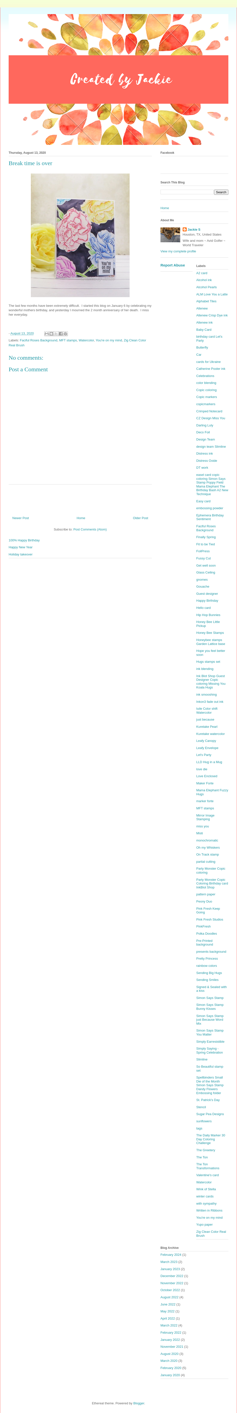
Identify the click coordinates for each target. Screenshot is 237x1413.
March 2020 (169, 1361)
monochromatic (207, 840)
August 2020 (169, 1354)
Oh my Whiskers (208, 847)
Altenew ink (204, 322)
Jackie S (194, 229)
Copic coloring (206, 390)
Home (81, 518)
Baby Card (203, 329)
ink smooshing (206, 694)
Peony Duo (204, 901)
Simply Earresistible (210, 1041)
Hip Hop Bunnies (208, 615)
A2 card (201, 273)
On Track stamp (207, 854)
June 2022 (168, 1304)
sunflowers (204, 1121)
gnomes (202, 579)
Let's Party (203, 755)
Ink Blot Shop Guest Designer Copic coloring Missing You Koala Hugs (211, 681)
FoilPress (203, 551)
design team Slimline (211, 446)
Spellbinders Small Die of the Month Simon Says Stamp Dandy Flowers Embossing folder (210, 1085)
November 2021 (171, 1346)
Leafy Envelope (207, 748)
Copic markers (206, 397)
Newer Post (20, 518)
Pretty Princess (207, 958)
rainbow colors (206, 966)
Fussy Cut (203, 558)
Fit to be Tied (205, 544)
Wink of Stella (206, 1189)
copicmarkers (205, 404)
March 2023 (169, 1262)
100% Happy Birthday (24, 540)
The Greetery (205, 1150)
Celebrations (205, 376)
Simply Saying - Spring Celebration (209, 1050)
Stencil (201, 1107)
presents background (211, 951)
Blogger (138, 1403)
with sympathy (206, 1203)
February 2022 (170, 1332)
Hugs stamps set (208, 661)
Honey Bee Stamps (210, 633)
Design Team (205, 439)
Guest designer (207, 594)
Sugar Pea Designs (210, 1114)
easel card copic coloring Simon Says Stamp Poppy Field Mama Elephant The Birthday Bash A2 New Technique (212, 484)
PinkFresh (203, 926)
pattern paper (205, 894)
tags (199, 1128)
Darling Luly (204, 425)
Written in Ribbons (209, 1210)
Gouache (202, 586)
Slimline (202, 1059)
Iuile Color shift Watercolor (206, 710)
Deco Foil (203, 432)
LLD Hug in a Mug (209, 762)
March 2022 (169, 1325)
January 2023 (170, 1269)
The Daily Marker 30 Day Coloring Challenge (210, 1139)
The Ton (202, 1157)
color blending (206, 383)
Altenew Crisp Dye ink (212, 315)
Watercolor (86, 340)
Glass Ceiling (205, 572)
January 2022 (170, 1340)
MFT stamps (68, 340)
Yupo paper (204, 1224)
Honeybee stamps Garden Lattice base (210, 642)
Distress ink (204, 453)
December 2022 (171, 1276)
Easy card (203, 501)
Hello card (203, 608)
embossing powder (209, 508)
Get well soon (206, 565)
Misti (199, 833)
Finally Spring (206, 537)
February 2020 (170, 1368)
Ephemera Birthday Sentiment (210, 517)
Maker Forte (205, 783)
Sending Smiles (207, 980)
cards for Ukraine (208, 362)
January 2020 (170, 1375)
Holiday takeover (21, 554)
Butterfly (202, 347)
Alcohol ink (204, 280)
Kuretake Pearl (206, 727)
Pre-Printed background (204, 943)
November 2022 (171, 1283)
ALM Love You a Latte (212, 294)
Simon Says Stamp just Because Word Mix (210, 1019)
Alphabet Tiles (206, 301)
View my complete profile (178, 251)
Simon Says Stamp (210, 998)
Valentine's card (207, 1175)
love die (201, 769)
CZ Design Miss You (210, 418)
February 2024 (170, 1255)
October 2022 (170, 1290)
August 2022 (169, 1297)
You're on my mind (109, 340)
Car (198, 354)
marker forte (205, 801)
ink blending (204, 669)
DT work (202, 467)
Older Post (140, 518)
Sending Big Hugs (209, 973)
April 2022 (167, 1318)
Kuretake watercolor (210, 734)
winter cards (205, 1196)
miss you (202, 826)
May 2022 (167, 1311)
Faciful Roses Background (39, 340)
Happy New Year (21, 547)
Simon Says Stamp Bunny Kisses (210, 1007)
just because (205, 719)
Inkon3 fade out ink (209, 702)
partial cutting (205, 861)
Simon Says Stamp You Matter (210, 1032)
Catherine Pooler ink (210, 369)
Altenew (202, 308)
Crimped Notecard (209, 411)
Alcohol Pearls (206, 287)
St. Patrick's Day (208, 1100)
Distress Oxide (206, 461)
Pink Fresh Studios (209, 919)
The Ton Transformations (207, 1166)
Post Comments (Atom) (90, 529)
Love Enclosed (206, 776)
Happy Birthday (207, 600)
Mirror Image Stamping (205, 817)
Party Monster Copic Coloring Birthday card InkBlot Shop (212, 883)
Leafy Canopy (206, 741)
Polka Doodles (206, 933)
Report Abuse (172, 265)
